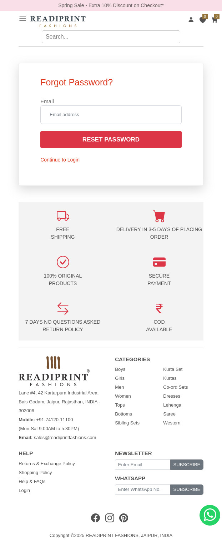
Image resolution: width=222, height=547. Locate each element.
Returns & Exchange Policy (47, 463)
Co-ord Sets (175, 387)
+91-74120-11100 (54, 419)
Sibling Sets (127, 423)
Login (24, 490)
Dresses (171, 396)
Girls (120, 378)
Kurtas (170, 378)
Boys (120, 369)
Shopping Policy (35, 472)
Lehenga (172, 405)
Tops (120, 405)
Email (47, 101)
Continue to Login (60, 160)
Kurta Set (172, 369)
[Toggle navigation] (23, 18)
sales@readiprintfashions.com (65, 437)
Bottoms (123, 414)
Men (119, 387)
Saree (169, 414)
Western (171, 423)
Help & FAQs (32, 481)
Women (123, 396)
